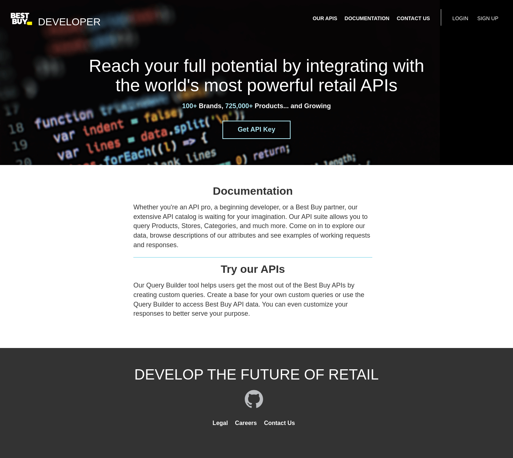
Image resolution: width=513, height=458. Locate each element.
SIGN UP (487, 18)
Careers (246, 423)
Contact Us (279, 423)
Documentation (253, 191)
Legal (220, 423)
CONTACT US (413, 18)
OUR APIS (325, 18)
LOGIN (460, 18)
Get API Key (256, 129)
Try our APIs (253, 269)
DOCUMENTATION (366, 18)
